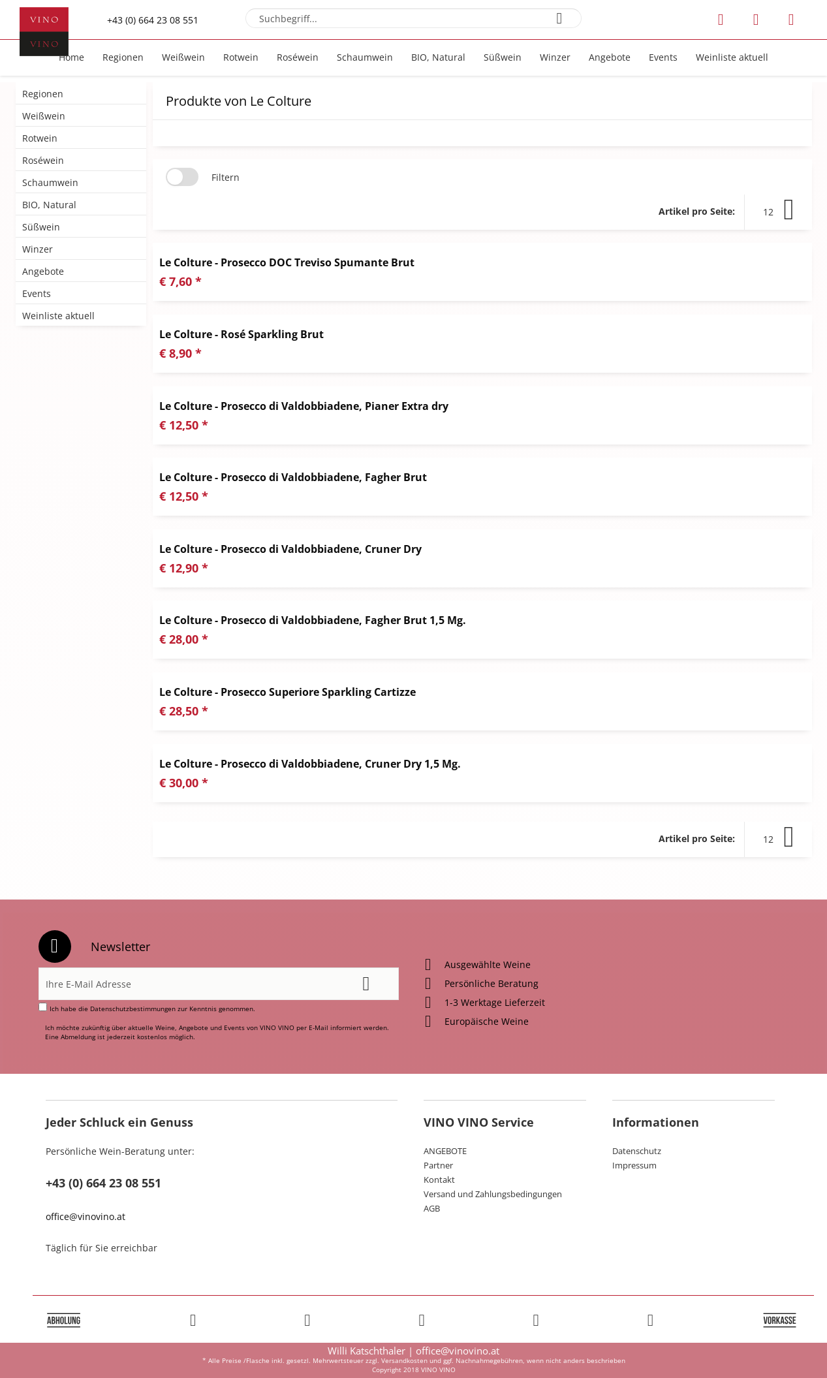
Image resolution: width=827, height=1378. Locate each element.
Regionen (42, 93)
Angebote (43, 271)
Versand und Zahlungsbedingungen (493, 1194)
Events (36, 293)
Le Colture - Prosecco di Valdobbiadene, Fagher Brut (293, 477)
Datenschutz (636, 1151)
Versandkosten (404, 1360)
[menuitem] (413, 18)
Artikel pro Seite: (697, 211)
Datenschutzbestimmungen (133, 1008)
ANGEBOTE (445, 1151)
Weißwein (43, 116)
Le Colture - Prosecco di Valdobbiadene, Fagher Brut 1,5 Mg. (312, 620)
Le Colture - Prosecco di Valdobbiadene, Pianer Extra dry (303, 406)
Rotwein (39, 138)
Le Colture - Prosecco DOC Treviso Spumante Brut (286, 262)
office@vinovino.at (85, 1216)
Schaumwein (50, 182)
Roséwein (43, 160)
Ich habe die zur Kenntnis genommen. (152, 1008)
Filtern (225, 177)
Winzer (37, 249)
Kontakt (439, 1179)
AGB (432, 1208)
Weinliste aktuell (58, 315)
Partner (438, 1165)
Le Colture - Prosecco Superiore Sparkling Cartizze (287, 692)
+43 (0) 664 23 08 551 (152, 20)
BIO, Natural (49, 204)
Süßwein (41, 227)
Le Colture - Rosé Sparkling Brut (241, 334)
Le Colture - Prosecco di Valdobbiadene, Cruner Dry (290, 549)
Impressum (634, 1165)
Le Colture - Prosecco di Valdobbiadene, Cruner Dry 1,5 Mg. (310, 764)
